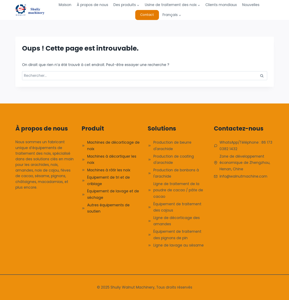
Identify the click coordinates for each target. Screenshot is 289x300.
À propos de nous (92, 4)
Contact (147, 14)
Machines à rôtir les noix (108, 170)
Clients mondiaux (221, 4)
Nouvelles (250, 4)
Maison (65, 4)
